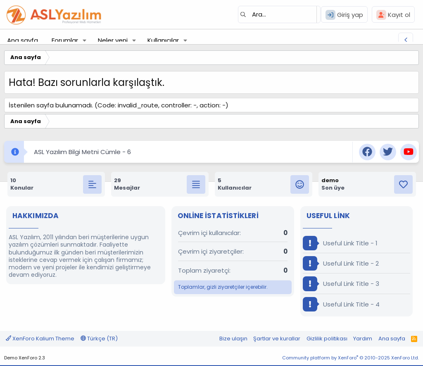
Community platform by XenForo (350, 357)
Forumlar (65, 40)
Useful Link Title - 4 (341, 304)
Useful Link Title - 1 (340, 243)
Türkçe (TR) (99, 338)
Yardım (362, 338)
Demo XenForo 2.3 (24, 357)
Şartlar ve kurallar (276, 338)
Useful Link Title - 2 (341, 263)
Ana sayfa (22, 40)
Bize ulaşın (233, 338)
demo (330, 180)
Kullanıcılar (163, 40)
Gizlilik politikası (327, 338)
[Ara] (279, 14)
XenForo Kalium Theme (40, 338)
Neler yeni (113, 40)
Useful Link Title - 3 (341, 283)
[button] (84, 40)
